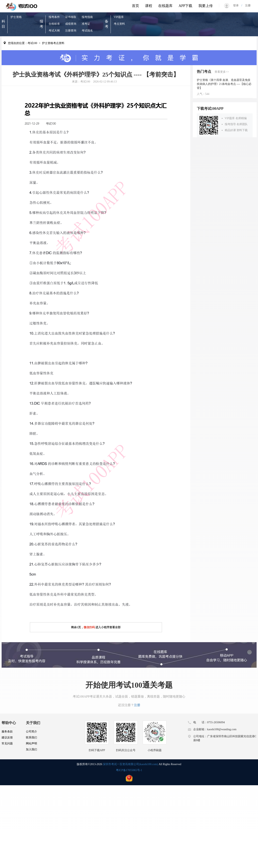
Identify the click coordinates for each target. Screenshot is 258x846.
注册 (246, 5)
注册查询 (70, 30)
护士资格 (16, 17)
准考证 (86, 23)
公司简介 (31, 731)
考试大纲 (54, 30)
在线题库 (165, 6)
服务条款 (7, 731)
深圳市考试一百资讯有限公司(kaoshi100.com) (130, 764)
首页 (135, 6)
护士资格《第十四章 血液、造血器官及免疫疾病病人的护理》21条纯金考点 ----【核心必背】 (224, 84)
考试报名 (87, 30)
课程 (148, 6)
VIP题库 (119, 17)
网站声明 (31, 743)
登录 (237, 5)
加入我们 (31, 749)
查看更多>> (222, 71)
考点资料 (119, 23)
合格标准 (54, 23)
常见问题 (7, 743)
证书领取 (70, 17)
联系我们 (31, 737)
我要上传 (205, 6)
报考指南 (87, 17)
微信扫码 (89, 627)
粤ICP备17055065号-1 (129, 770)
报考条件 (54, 17)
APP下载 (185, 6)
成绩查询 (70, 23)
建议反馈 (7, 737)
